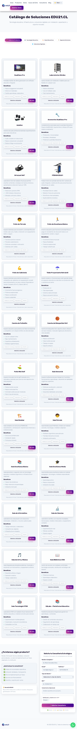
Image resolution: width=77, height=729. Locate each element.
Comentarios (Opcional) (48, 688)
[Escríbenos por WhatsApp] (73, 725)
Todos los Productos (13, 40)
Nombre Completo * (47, 659)
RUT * (43, 681)
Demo (25, 3)
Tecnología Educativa (31, 40)
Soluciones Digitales (38, 44)
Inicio (11, 3)
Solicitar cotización (15, 100)
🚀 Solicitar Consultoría (58, 705)
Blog (49, 3)
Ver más (32, 100)
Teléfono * (61, 666)
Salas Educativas (48, 40)
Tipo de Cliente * (46, 673)
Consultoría (43, 3)
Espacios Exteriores (64, 40)
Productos (18, 3)
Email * (44, 666)
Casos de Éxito (33, 3)
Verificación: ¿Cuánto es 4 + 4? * (51, 697)
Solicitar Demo (17, 8)
